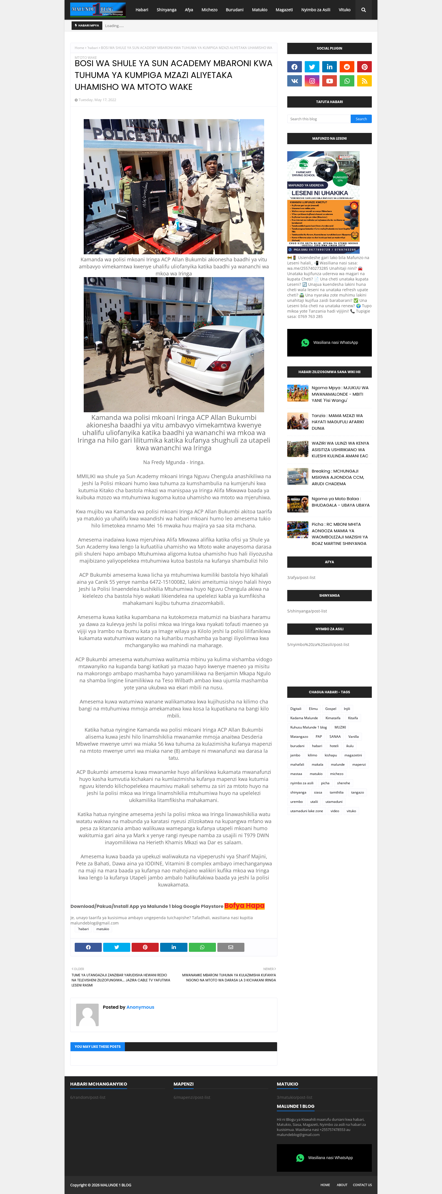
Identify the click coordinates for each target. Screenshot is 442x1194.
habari (317, 745)
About (342, 1185)
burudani (297, 745)
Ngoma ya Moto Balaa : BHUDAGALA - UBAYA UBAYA (341, 502)
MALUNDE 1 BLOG (115, 1185)
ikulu (349, 745)
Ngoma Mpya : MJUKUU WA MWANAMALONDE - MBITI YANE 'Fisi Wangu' (340, 394)
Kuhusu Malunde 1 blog (308, 727)
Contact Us (362, 1185)
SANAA (335, 736)
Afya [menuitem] (189, 9)
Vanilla (353, 736)
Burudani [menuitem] (235, 9)
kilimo (312, 755)
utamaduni (334, 801)
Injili (347, 708)
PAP (319, 736)
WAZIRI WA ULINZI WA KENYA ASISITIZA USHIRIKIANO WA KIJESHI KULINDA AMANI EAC (340, 449)
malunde (338, 764)
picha (325, 783)
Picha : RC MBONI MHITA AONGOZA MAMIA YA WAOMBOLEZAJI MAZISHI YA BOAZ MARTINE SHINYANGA (340, 533)
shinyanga (298, 792)
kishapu (331, 755)
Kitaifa (353, 718)
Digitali (295, 708)
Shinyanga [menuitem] (166, 9)
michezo (336, 773)
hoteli (334, 745)
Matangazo (299, 736)
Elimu (313, 708)
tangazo (357, 792)
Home (79, 47)
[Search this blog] (319, 119)
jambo (295, 755)
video (335, 810)
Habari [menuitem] (142, 9)
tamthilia (337, 792)
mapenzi (359, 764)
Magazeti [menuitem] (284, 9)
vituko (351, 810)
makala (317, 764)
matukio (102, 928)
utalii (314, 801)
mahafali (297, 764)
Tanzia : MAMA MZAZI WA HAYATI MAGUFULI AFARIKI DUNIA (338, 422)
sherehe (343, 783)
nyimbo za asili (301, 783)
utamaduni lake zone (306, 810)
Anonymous (139, 1007)
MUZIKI (340, 727)
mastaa (296, 773)
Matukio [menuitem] (259, 9)
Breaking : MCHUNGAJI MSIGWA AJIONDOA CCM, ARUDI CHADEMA (338, 477)
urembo (296, 801)
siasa (318, 792)
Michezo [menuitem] (209, 9)
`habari (92, 47)
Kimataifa (333, 718)
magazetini (353, 755)
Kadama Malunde (304, 718)
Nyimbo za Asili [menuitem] (315, 9)
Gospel (330, 708)
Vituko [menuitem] (344, 9)
